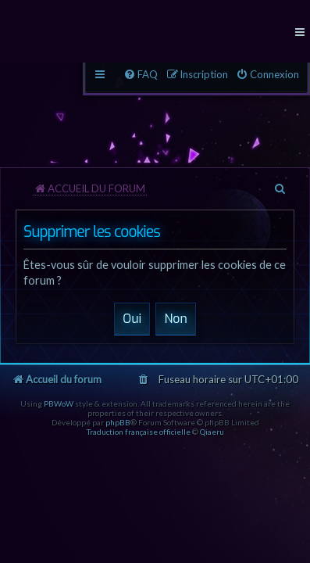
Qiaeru (212, 431)
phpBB (117, 422)
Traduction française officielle (139, 431)
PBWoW (58, 403)
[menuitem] (267, 74)
